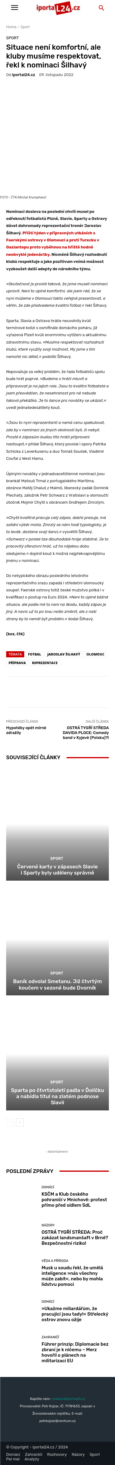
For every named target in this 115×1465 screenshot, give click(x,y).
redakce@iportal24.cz (68, 1399)
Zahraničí (50, 1337)
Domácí (48, 1187)
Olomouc (95, 654)
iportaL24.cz (23, 75)
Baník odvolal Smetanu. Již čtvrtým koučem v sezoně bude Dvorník (57, 985)
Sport (25, 26)
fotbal (34, 654)
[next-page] (20, 1122)
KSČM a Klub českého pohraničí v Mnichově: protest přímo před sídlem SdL (74, 1199)
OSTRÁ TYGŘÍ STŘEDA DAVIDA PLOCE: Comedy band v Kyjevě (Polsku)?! (86, 732)
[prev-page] (10, 1122)
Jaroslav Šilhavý (63, 654)
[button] (101, 8)
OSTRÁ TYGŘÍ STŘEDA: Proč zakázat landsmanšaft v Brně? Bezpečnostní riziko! (75, 1237)
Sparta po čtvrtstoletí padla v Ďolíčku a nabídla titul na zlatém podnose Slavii (57, 1096)
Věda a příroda (55, 1261)
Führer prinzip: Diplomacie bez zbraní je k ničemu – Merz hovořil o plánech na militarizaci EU (75, 1352)
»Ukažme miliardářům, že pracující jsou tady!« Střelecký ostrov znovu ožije (75, 1314)
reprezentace (45, 662)
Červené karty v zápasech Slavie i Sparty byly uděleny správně (57, 869)
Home (11, 26)
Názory (48, 1225)
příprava (17, 662)
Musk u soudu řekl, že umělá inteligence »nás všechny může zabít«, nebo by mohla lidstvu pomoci (72, 1276)
